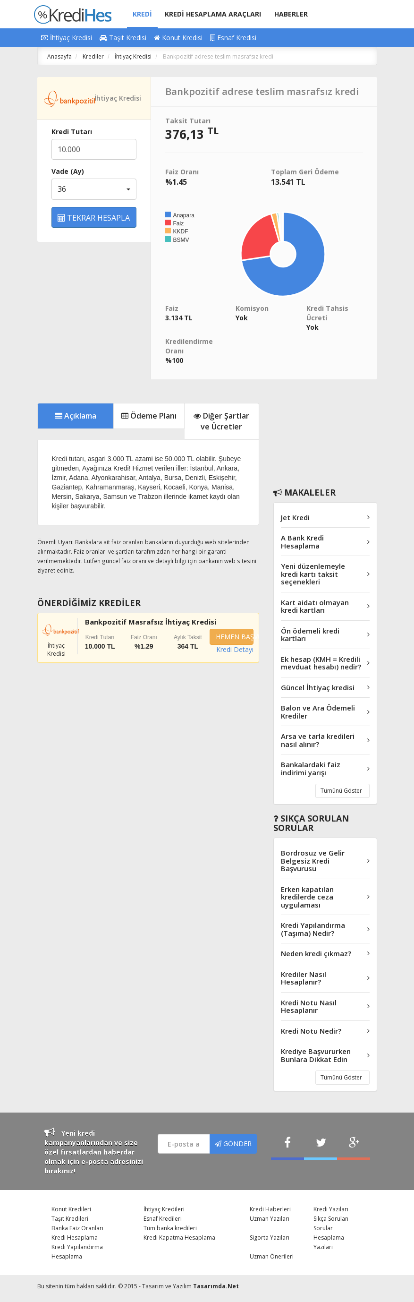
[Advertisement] (325, 431)
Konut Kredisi (178, 37)
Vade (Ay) (67, 171)
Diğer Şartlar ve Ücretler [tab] (221, 421)
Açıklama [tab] (75, 416)
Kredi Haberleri (270, 1209)
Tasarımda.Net (216, 1286)
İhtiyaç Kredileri (164, 1209)
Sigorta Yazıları (269, 1237)
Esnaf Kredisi (233, 37)
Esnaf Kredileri (163, 1219)
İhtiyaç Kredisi (66, 37)
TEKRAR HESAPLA (94, 218)
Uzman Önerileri (272, 1256)
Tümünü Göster (341, 791)
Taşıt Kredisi (123, 37)
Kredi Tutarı (71, 131)
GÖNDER (233, 1143)
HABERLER (291, 13)
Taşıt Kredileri (69, 1219)
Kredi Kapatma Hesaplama (179, 1237)
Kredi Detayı (234, 649)
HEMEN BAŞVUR (234, 636)
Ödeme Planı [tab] (149, 416)
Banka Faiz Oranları (77, 1228)
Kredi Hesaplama (74, 1237)
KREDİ (142, 13)
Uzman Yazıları (269, 1219)
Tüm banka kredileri (170, 1228)
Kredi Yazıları (330, 1209)
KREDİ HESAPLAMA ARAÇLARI (213, 13)
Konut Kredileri (71, 1209)
